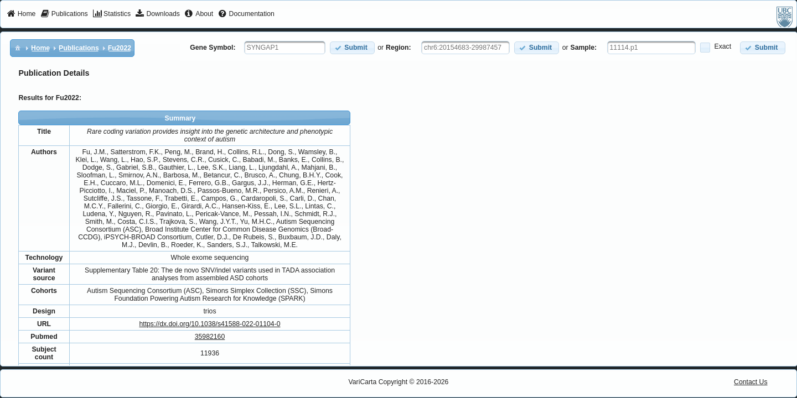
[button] (352, 47)
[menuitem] (21, 14)
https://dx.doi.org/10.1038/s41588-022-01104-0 (209, 324)
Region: (398, 47)
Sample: (584, 47)
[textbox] (284, 47)
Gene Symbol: (212, 47)
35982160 (210, 337)
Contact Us (751, 382)
